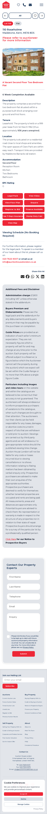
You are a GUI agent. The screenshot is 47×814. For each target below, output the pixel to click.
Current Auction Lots (9, 698)
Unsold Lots (6, 709)
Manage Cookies (23, 804)
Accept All (23, 794)
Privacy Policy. (28, 647)
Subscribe (10, 686)
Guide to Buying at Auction (33, 702)
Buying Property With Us (32, 698)
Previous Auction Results (10, 716)
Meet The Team (29, 730)
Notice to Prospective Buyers (33, 705)
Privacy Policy (29, 738)
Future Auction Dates (9, 702)
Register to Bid (7, 713)
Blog (26, 734)
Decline (23, 799)
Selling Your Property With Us (12, 727)
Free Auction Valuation (10, 738)
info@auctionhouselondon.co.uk (19, 262)
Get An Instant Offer (9, 741)
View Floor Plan (12, 203)
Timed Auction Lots (9, 705)
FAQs (26, 741)
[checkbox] (8, 636)
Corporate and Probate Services (12, 734)
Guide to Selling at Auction (11, 730)
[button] (41, 5)
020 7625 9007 (10, 259)
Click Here (11, 539)
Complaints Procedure (32, 745)
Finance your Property (32, 709)
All (20, 16)
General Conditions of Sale (33, 713)
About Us (28, 727)
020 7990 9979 (25, 767)
